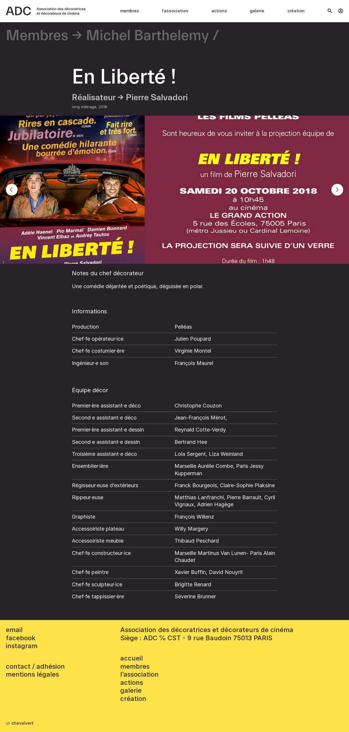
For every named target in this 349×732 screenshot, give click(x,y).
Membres (129, 10)
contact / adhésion (35, 666)
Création (296, 10)
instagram (22, 646)
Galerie (257, 10)
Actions (219, 10)
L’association (175, 10)
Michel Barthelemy (147, 36)
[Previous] (12, 190)
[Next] (337, 190)
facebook (20, 638)
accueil (131, 658)
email (14, 630)
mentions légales (32, 674)
